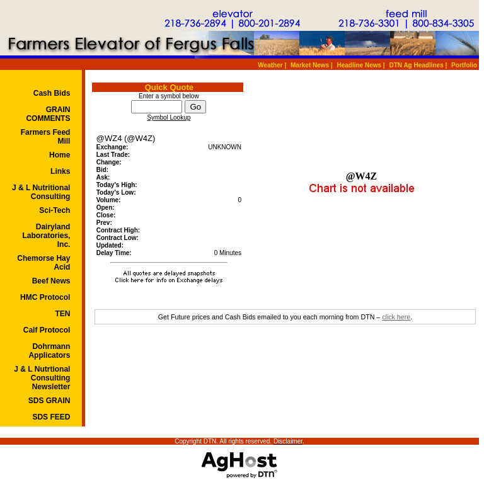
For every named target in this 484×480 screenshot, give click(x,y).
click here (396, 317)
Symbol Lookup (168, 117)
